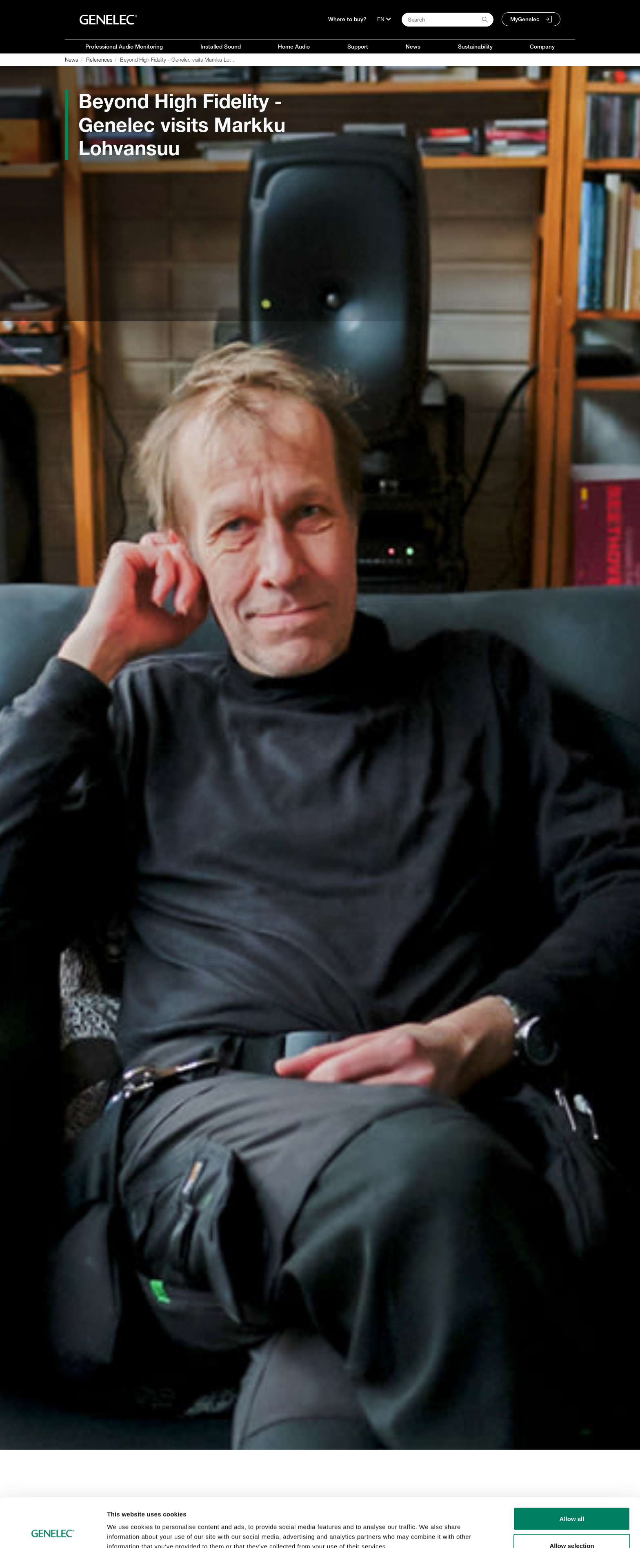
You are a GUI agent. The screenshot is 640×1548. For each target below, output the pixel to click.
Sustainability (475, 46)
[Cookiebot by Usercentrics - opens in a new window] (53, 1532)
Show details (428, 1527)
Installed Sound (220, 46)
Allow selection (571, 1499)
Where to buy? (347, 19)
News (413, 46)
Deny (572, 1526)
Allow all (572, 1472)
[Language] (384, 19)
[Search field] (447, 20)
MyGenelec (525, 19)
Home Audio (294, 46)
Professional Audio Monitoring (124, 46)
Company (542, 46)
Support (357, 46)
